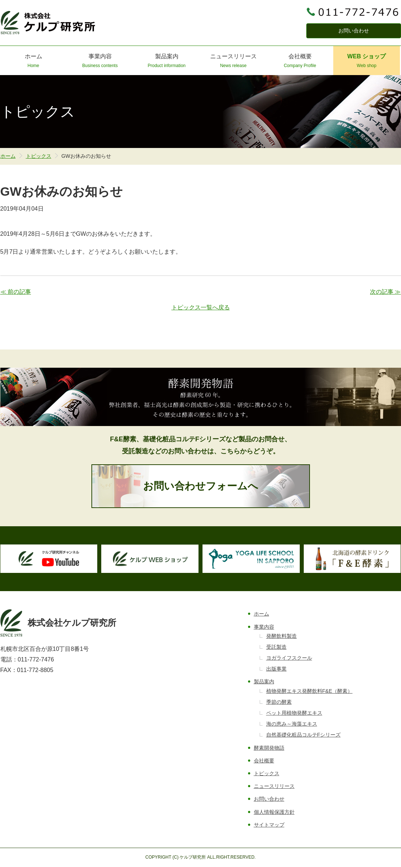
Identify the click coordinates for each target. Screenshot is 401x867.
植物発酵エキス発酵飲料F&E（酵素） (309, 691)
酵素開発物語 (269, 748)
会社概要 (300, 61)
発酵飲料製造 (281, 636)
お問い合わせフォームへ (200, 486)
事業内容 (100, 61)
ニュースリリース (233, 61)
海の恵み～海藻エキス (291, 724)
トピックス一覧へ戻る (201, 307)
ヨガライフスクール (289, 658)
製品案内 (166, 61)
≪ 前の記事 (15, 292)
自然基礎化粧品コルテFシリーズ (303, 735)
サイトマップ (269, 825)
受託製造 (276, 647)
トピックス (38, 156)
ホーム (33, 61)
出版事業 (276, 669)
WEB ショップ (366, 61)
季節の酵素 (279, 702)
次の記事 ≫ (385, 292)
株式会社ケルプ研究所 (48, 22)
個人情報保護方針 (274, 812)
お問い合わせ (353, 31)
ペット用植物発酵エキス (294, 713)
